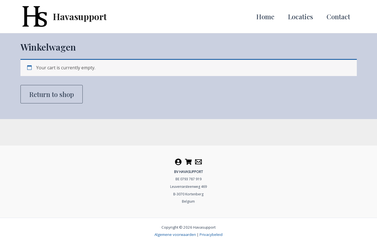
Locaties (300, 16)
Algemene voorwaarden (175, 234)
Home (265, 16)
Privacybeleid (211, 234)
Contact (338, 16)
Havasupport (80, 16)
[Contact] (198, 161)
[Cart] (188, 161)
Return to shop (51, 94)
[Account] (178, 161)
